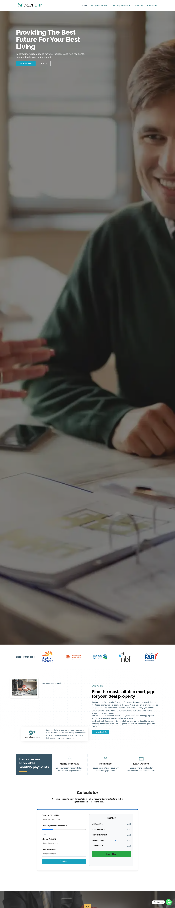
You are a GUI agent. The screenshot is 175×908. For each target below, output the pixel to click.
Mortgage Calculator (100, 5)
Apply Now (111, 854)
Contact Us (152, 5)
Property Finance (121, 5)
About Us (139, 5)
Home (84, 5)
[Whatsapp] (169, 902)
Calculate (63, 861)
